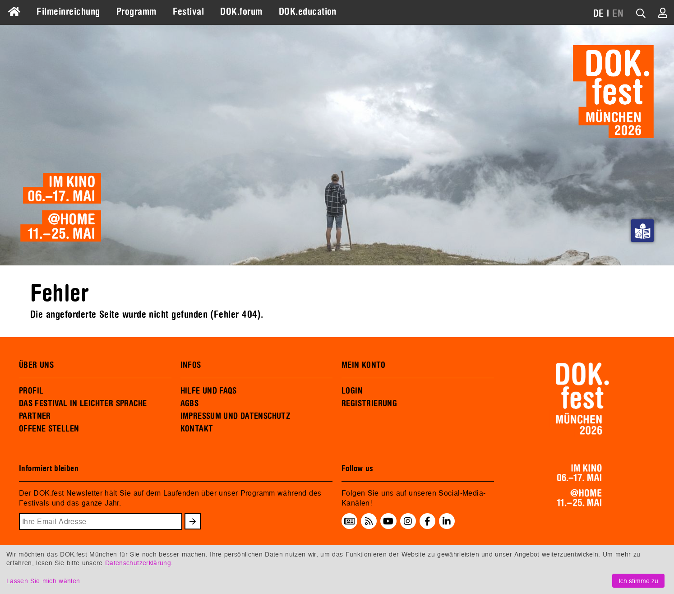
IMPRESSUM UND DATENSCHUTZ (235, 416)
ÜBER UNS (36, 365)
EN (617, 13)
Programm (136, 11)
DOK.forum (241, 11)
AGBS (189, 403)
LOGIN (352, 390)
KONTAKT (196, 428)
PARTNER (35, 416)
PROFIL (31, 390)
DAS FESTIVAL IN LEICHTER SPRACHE (83, 403)
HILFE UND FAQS (208, 390)
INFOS (190, 365)
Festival (188, 11)
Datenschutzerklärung (138, 562)
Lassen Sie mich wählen (43, 580)
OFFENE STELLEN (49, 428)
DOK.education (308, 11)
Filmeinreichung (68, 11)
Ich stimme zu (638, 580)
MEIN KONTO (364, 365)
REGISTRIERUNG (369, 403)
